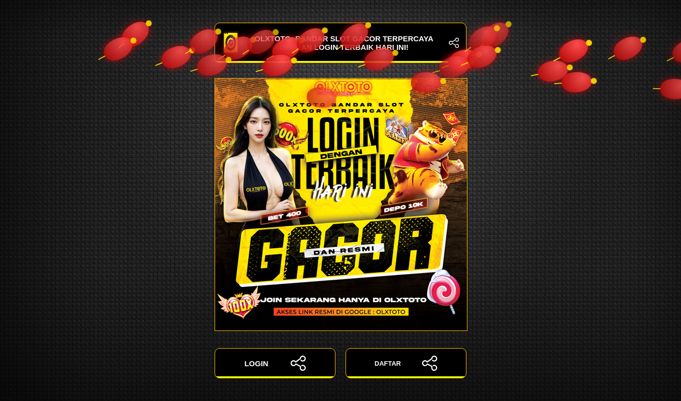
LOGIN (275, 363)
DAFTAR (406, 363)
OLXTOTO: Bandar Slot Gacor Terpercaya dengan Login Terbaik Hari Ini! (340, 42)
